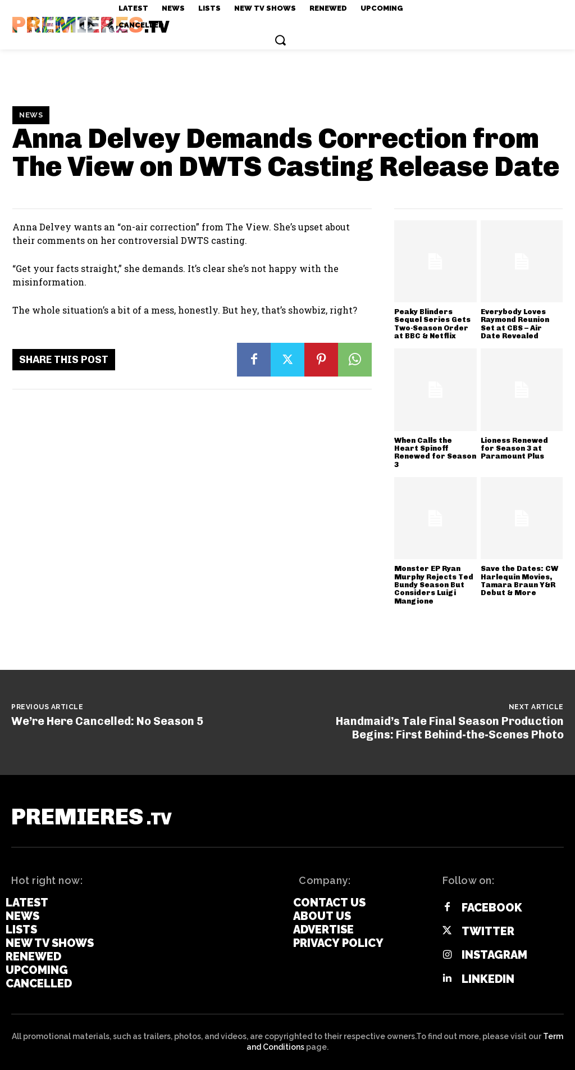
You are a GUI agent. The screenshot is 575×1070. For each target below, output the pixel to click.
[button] (280, 40)
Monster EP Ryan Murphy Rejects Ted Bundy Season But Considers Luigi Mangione (433, 584)
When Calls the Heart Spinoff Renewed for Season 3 (435, 452)
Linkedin (488, 979)
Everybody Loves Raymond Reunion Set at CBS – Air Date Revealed (515, 323)
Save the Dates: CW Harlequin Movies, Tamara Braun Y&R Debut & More (519, 580)
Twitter (488, 931)
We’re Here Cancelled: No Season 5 (107, 721)
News (30, 115)
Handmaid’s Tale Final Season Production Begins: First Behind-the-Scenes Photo (450, 727)
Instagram (494, 955)
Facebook (492, 907)
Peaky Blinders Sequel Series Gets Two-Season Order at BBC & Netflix (432, 323)
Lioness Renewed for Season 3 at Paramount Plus (514, 448)
